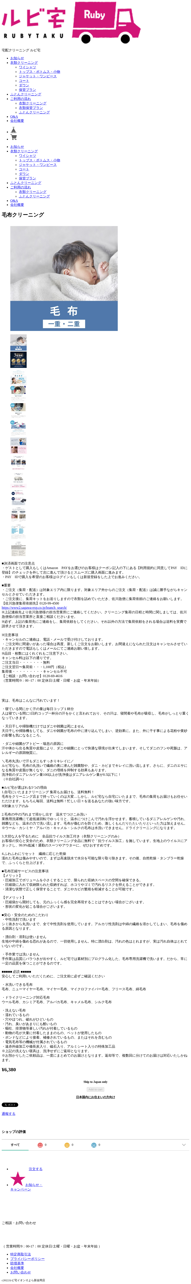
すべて (15, 1144)
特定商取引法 (20, 1254)
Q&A (14, 116)
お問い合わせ (20, 1272)
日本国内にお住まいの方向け (95, 1097)
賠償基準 (17, 1263)
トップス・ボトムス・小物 (39, 71)
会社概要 (17, 120)
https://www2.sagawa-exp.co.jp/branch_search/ (34, 607)
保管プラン (27, 90)
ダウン (24, 85)
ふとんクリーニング (25, 94)
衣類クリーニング (24, 62)
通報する (8, 1114)
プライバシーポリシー (27, 1259)
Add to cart (95, 1089)
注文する (26, 1169)
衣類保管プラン (31, 108)
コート (24, 81)
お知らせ (17, 58)
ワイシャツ (27, 67)
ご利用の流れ (20, 99)
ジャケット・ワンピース (38, 76)
